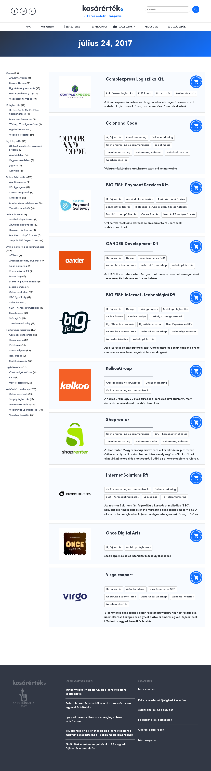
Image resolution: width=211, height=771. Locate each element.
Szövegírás (15, 318)
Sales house (16, 303)
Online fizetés (14, 215)
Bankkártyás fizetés (20, 230)
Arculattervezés (18, 78)
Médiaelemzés (17, 287)
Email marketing (18, 266)
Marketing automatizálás (23, 282)
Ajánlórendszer (17, 182)
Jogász (13, 165)
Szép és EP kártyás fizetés (24, 240)
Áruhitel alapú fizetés (21, 219)
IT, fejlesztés (13, 105)
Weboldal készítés (19, 135)
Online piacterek (18, 394)
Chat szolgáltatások (20, 372)
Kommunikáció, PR (19, 271)
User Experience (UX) (21, 94)
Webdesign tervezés (20, 99)
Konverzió (47, 27)
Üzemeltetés (72, 27)
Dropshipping (16, 340)
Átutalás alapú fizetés (22, 225)
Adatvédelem (16, 155)
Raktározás (15, 356)
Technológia (98, 27)
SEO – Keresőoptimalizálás (24, 308)
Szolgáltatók (177, 27)
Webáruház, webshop (18, 389)
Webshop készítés (19, 415)
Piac (28, 27)
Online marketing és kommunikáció (25, 247)
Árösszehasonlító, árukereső (25, 261)
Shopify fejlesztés (19, 399)
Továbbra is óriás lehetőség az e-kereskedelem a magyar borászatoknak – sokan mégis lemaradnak (99, 732)
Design (10, 73)
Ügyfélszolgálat (18, 383)
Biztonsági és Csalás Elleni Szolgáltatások (161, 207)
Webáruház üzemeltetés (23, 410)
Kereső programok (19, 192)
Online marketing (18, 292)
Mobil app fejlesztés (20, 119)
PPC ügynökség (18, 297)
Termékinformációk (19, 208)
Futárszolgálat (17, 350)
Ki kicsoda (151, 27)
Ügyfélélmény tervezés (22, 88)
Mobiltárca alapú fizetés (23, 235)
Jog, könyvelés (13, 141)
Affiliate (13, 255)
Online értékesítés (16, 177)
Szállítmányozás (18, 361)
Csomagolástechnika (20, 335)
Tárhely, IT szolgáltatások (23, 124)
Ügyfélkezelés (14, 367)
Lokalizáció (15, 198)
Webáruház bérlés (19, 404)
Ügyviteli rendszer (19, 129)
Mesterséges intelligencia (23, 203)
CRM (12, 377)
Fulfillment (15, 345)
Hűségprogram (17, 187)
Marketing (15, 276)
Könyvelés (15, 171)
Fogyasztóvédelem (19, 160)
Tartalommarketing (19, 323)
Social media (16, 313)
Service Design (17, 83)
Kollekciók (125, 27)
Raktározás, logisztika (18, 330)
